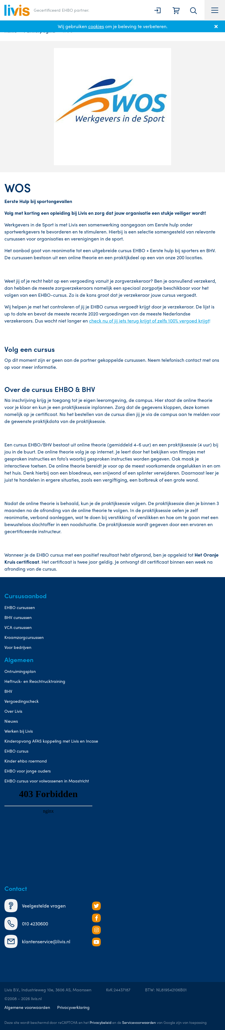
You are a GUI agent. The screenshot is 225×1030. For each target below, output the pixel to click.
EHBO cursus (16, 751)
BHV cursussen (18, 617)
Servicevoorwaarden (139, 1022)
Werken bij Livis (18, 731)
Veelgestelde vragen (35, 905)
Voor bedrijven (17, 647)
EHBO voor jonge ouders (27, 771)
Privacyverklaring (73, 1007)
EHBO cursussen (19, 607)
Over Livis (13, 711)
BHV (8, 691)
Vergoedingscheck (21, 701)
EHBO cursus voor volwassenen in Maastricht (46, 781)
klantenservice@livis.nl (37, 941)
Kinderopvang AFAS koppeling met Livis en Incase (51, 741)
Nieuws (11, 721)
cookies (96, 26)
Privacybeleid (100, 1022)
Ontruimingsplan (20, 671)
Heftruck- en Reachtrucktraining (34, 681)
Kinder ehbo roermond (25, 761)
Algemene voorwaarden (27, 1007)
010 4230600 (26, 923)
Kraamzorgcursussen (24, 637)
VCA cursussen (18, 627)
